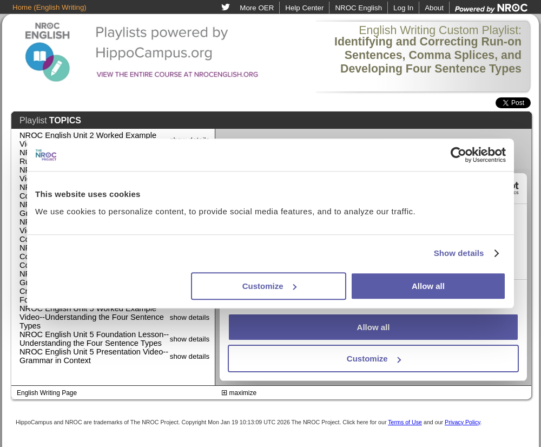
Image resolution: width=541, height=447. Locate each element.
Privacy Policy (462, 422)
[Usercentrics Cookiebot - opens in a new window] (458, 155)
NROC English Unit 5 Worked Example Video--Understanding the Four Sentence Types (91, 317)
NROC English (358, 8)
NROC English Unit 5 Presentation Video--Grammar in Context (93, 356)
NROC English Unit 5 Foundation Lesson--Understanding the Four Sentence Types (94, 338)
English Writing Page (47, 393)
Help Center (304, 8)
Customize (269, 286)
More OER (257, 8)
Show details (459, 253)
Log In (403, 8)
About (434, 8)
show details (189, 317)
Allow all (428, 286)
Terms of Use (405, 422)
